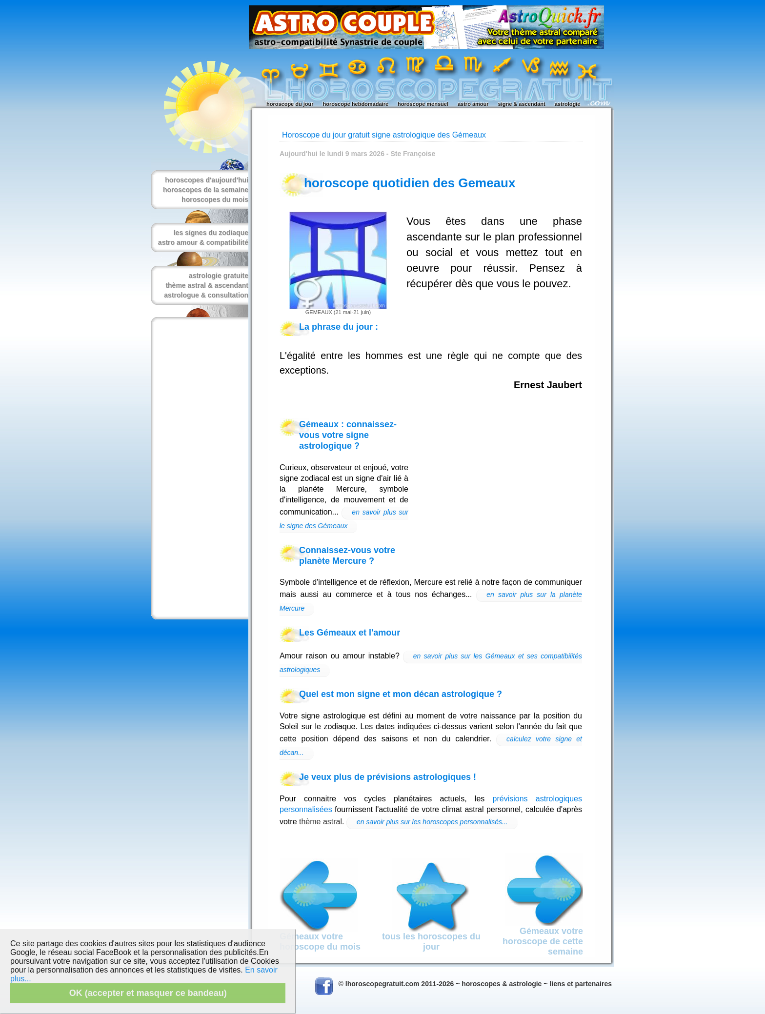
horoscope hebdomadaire (355, 104)
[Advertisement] (198, 468)
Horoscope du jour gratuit (326, 135)
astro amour (473, 104)
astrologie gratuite (218, 275)
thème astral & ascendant (206, 285)
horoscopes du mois (214, 199)
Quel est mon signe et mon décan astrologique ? (400, 694)
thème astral (320, 821)
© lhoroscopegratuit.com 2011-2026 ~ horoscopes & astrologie (440, 984)
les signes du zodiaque (211, 233)
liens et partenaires (580, 984)
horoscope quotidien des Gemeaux (409, 183)
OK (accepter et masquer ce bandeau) (148, 993)
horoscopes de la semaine (205, 190)
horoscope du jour (290, 104)
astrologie (568, 104)
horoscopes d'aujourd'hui (206, 180)
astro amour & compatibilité (203, 242)
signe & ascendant (521, 104)
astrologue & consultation (206, 295)
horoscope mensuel (423, 104)
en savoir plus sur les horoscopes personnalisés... (432, 822)
